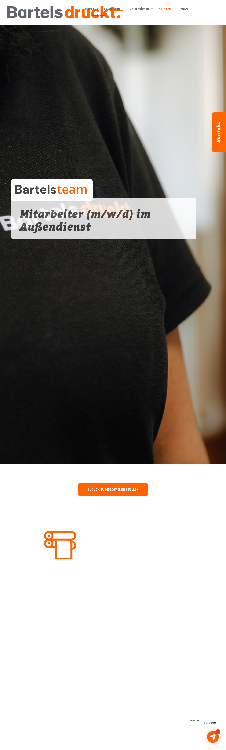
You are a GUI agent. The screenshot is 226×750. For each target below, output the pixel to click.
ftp (118, 15)
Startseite (91, 8)
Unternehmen (139, 8)
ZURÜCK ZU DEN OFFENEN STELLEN (113, 489)
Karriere (165, 8)
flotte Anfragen (95, 15)
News (184, 8)
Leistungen (112, 8)
